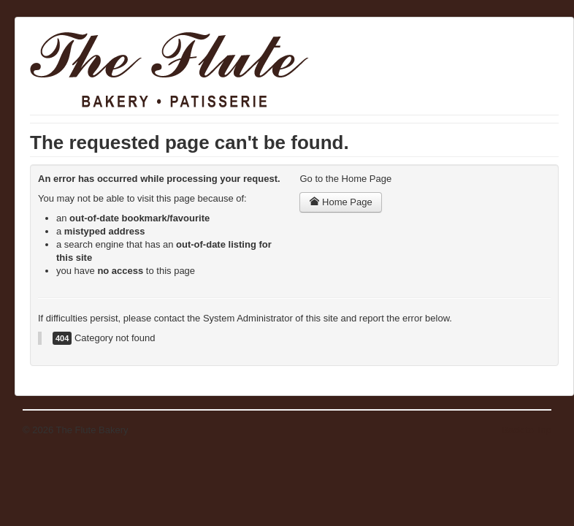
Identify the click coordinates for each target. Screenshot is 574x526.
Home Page (340, 202)
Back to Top (526, 429)
